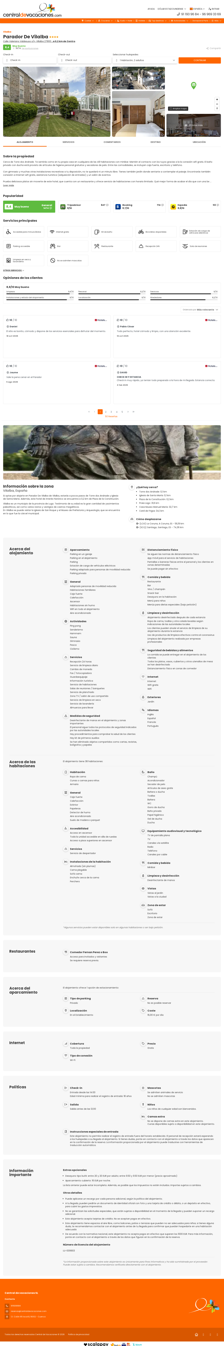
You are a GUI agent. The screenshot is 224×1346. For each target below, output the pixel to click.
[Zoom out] (217, 104)
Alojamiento (25, 142)
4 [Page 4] (117, 411)
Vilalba (7, 31)
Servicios (68, 142)
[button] (193, 85)
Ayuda (151, 8)
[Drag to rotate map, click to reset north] (217, 108)
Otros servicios (13, 270)
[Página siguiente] (128, 411)
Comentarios (112, 142)
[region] (193, 89)
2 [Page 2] (105, 411)
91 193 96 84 (190, 14)
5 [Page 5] (122, 411)
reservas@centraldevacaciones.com (29, 1311)
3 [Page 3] (111, 411)
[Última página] (133, 411)
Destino (156, 142)
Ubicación (199, 142)
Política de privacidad (78, 1334)
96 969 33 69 (211, 14)
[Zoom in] (217, 99)
